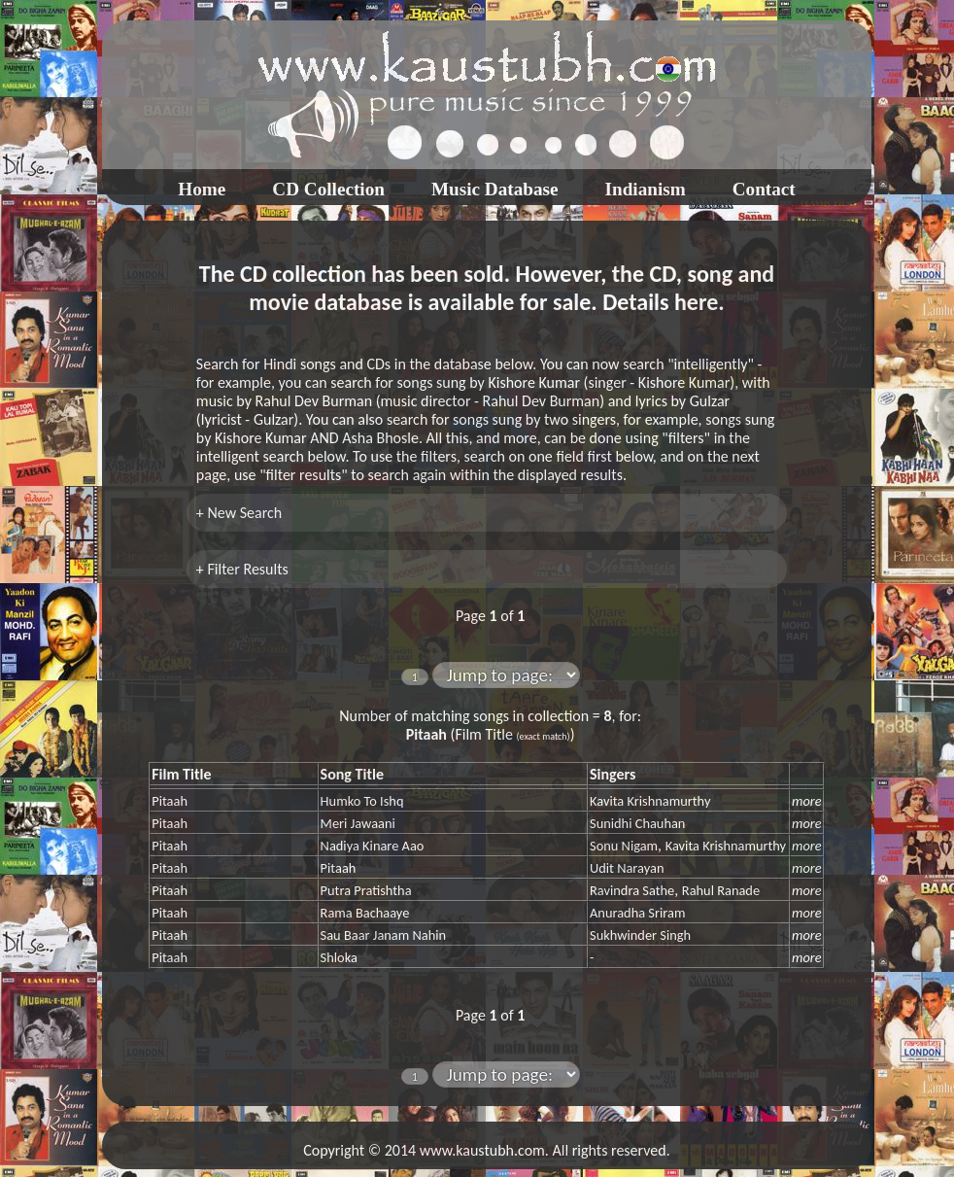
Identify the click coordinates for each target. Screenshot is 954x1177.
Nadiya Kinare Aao (373, 845)
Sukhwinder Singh (640, 935)
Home (201, 189)
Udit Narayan (627, 868)
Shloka (339, 957)
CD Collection (328, 189)
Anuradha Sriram (637, 912)
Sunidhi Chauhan (637, 823)
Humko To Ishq (362, 801)
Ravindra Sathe (632, 890)
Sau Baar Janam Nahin (384, 935)
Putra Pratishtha (366, 890)
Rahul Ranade (721, 890)
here (696, 302)
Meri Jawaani (358, 823)
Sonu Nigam (624, 845)
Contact (764, 189)
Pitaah (169, 801)
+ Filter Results (242, 569)
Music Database (495, 189)
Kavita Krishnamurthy (650, 801)
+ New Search (239, 512)
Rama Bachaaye (365, 912)
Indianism (645, 189)
